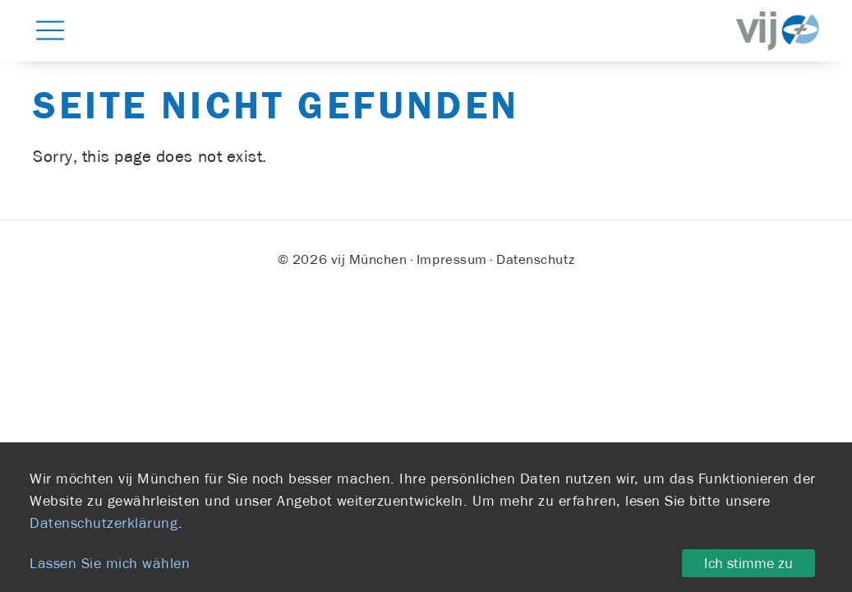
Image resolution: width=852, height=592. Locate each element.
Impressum (452, 259)
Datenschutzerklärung (104, 523)
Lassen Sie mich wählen (110, 563)
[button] (50, 29)
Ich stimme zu (748, 563)
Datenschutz (535, 259)
